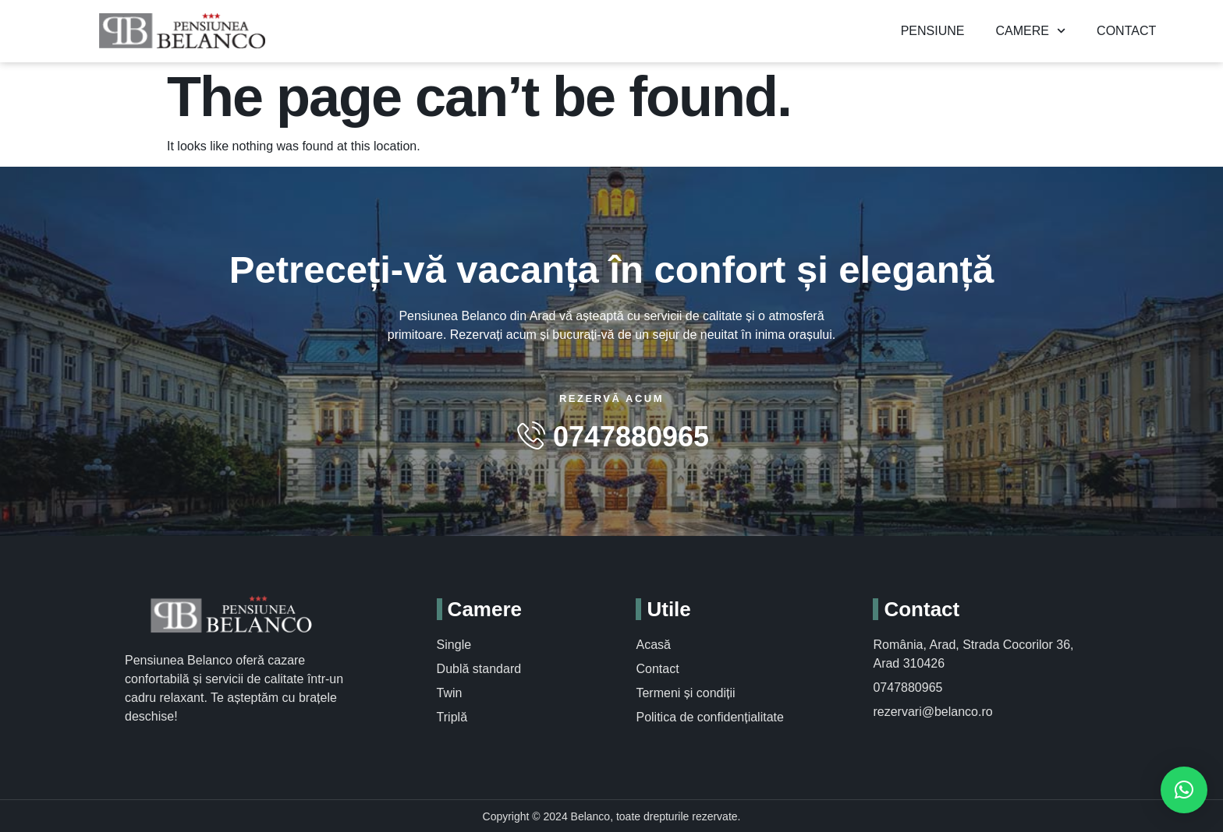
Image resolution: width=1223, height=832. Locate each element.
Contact (1126, 30)
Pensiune (933, 30)
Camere (1030, 30)
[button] (1184, 790)
